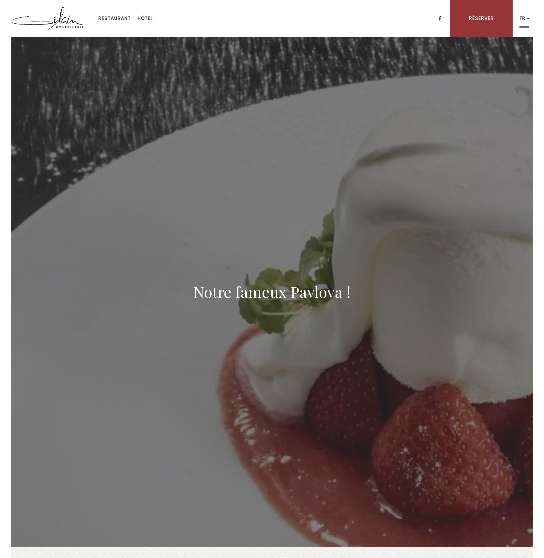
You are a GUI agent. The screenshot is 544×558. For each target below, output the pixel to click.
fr (522, 18)
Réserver (481, 18)
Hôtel (145, 18)
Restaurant (114, 18)
